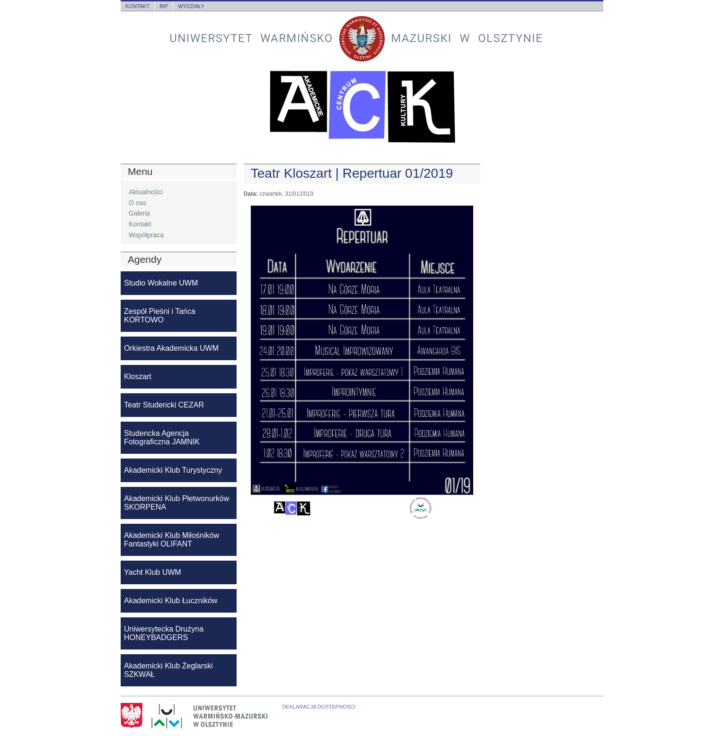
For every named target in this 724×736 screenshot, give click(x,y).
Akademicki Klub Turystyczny (173, 470)
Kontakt (137, 6)
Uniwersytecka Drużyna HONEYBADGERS (163, 633)
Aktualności (146, 192)
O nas (137, 203)
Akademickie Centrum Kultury (362, 106)
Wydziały (191, 6)
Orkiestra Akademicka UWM (171, 348)
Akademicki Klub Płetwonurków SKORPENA (176, 502)
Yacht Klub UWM (152, 572)
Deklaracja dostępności (318, 707)
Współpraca (146, 235)
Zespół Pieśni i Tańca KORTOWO (159, 315)
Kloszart (137, 376)
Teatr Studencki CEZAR (164, 405)
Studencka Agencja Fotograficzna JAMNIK (162, 437)
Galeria (139, 213)
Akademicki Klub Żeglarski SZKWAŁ (168, 670)
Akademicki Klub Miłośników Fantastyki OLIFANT (171, 539)
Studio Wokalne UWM (161, 283)
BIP (163, 6)
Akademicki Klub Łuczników (170, 601)
